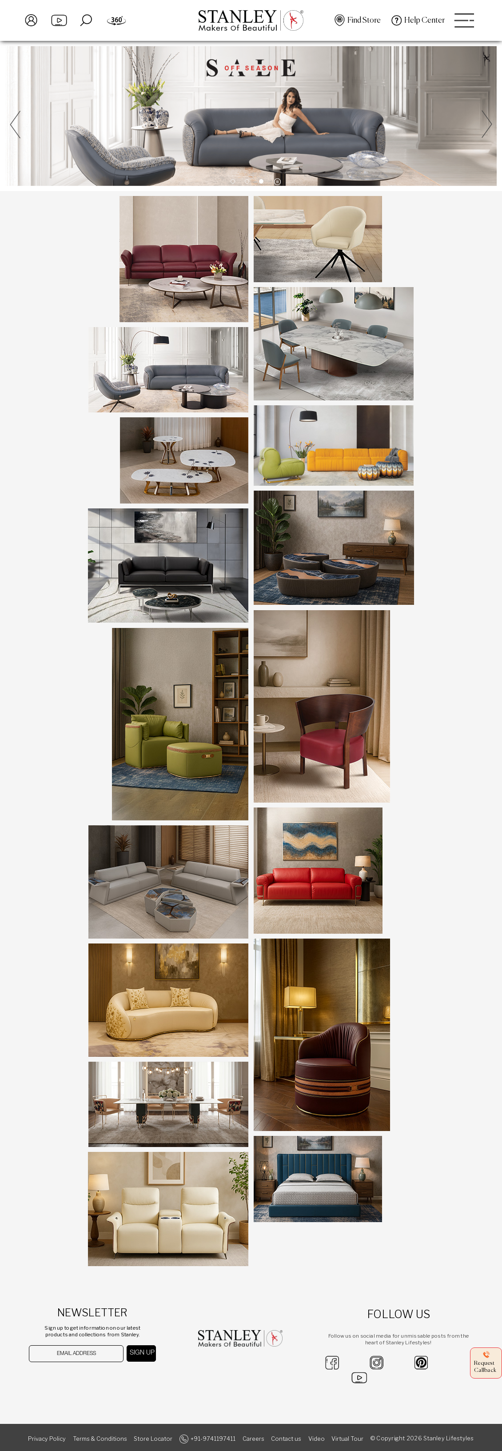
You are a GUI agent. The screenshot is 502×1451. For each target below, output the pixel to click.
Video (316, 1438)
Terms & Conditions (100, 1438)
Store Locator (153, 1438)
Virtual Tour (347, 1438)
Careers (253, 1438)
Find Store (364, 20)
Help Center (424, 20)
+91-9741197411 (213, 1438)
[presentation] (75, 1379)
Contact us (286, 1438)
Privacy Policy (47, 1438)
